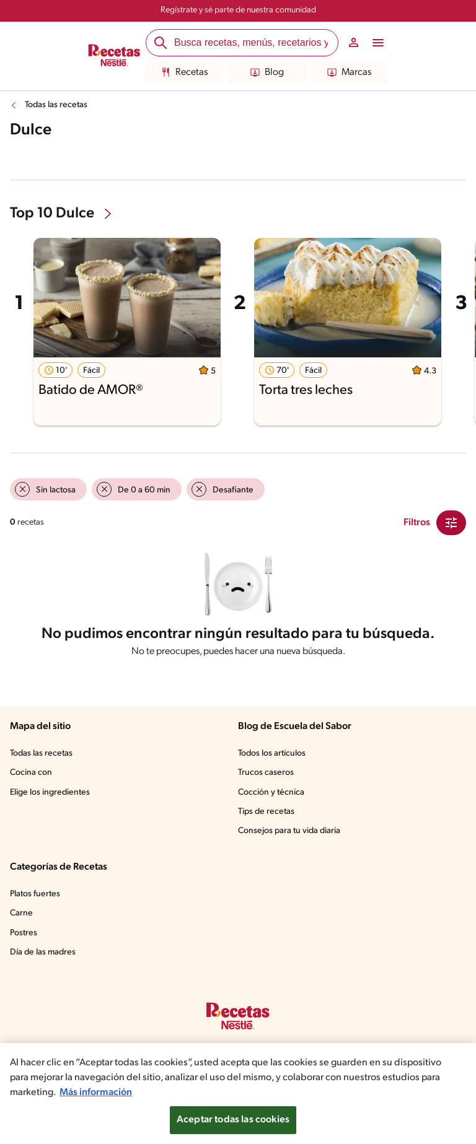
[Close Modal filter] (451, 522)
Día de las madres (45, 956)
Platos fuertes (36, 898)
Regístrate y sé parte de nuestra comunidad (238, 10)
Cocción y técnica (272, 796)
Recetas (184, 72)
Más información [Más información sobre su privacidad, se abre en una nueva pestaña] (198, 1092)
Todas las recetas (58, 105)
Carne (21, 917)
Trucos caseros (267, 777)
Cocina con (31, 777)
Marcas (349, 72)
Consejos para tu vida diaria (292, 835)
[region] (238, 1093)
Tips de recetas (267, 816)
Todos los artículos (274, 757)
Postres (24, 937)
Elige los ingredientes (51, 796)
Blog (267, 72)
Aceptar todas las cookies (233, 1120)
